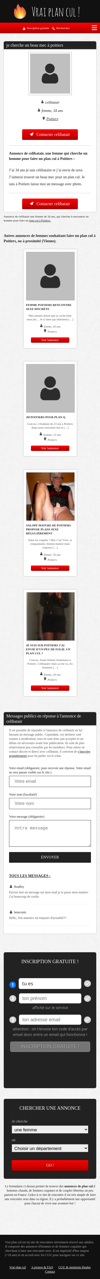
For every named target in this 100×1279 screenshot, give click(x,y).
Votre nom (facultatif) (23, 794)
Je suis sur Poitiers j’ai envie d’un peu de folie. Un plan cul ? (48, 649)
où (13, 1140)
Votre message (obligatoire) (26, 816)
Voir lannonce (50, 340)
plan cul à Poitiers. (40, 220)
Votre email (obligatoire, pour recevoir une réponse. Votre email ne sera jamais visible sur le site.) (50, 770)
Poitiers (52, 119)
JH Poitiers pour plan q (45, 417)
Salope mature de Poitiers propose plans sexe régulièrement (48, 529)
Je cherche (20, 1121)
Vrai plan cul (17, 1267)
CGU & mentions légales (74, 1267)
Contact (50, 1271)
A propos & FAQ (42, 1267)
